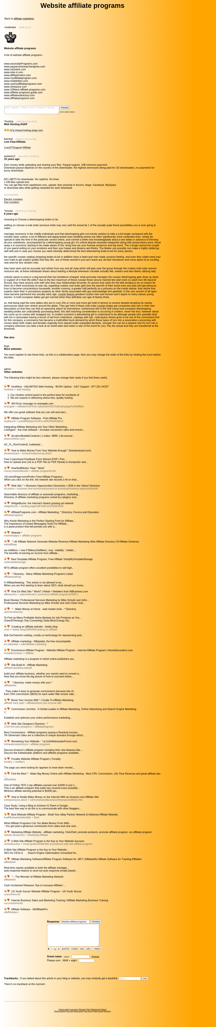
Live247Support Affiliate (17, 149)
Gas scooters (11, 203)
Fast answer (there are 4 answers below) (34, 111)
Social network (60, 1017)
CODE (74, 954)
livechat (8, 140)
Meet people (98, 1017)
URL (82, 954)
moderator (10, 27)
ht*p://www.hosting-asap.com (26, 131)
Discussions (78, 1017)
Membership (96, 1015)
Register (95, 962)
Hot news (69, 1017)
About (104, 1015)
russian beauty (66, 295)
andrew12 (9, 157)
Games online (64, 1015)
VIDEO (97, 954)
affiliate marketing (24, 18)
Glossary (82, 1015)
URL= (89, 954)
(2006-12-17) (25, 27)
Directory (107, 1017)
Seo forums (88, 1017)
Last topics (74, 1015)
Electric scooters (13, 200)
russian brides (105, 307)
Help (88, 1015)
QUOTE (65, 954)
